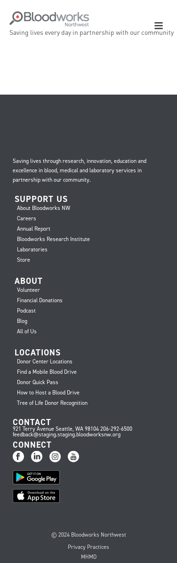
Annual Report (33, 229)
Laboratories (32, 249)
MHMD (89, 557)
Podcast (26, 310)
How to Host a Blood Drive (48, 392)
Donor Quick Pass (37, 382)
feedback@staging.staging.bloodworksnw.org (67, 434)
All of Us (27, 331)
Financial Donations (40, 300)
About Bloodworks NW (43, 208)
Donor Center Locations (44, 361)
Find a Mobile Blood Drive (47, 372)
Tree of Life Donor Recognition (52, 403)
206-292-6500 (116, 429)
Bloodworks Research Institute (53, 239)
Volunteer (28, 290)
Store (23, 260)
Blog (22, 321)
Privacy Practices (88, 547)
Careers (26, 218)
